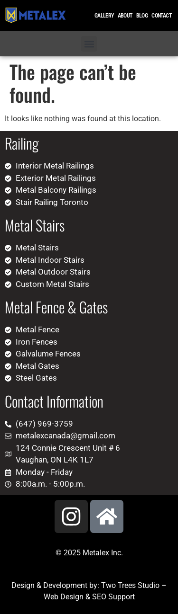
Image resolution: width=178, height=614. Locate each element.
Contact (161, 15)
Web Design (64, 596)
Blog (142, 15)
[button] (89, 44)
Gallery (104, 15)
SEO (99, 596)
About (125, 15)
